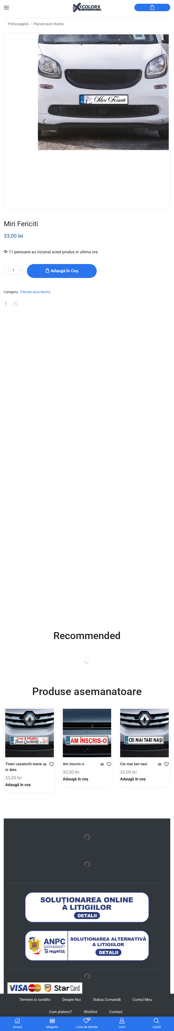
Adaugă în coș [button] (18, 788)
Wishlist (91, 1016)
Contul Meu (144, 1003)
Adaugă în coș (65, 270)
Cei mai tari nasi (134, 767)
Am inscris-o (74, 767)
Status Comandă (107, 1003)
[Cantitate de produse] (13, 271)
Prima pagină (18, 24)
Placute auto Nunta (48, 24)
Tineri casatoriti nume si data (19, 770)
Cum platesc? (60, 1016)
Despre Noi (70, 1003)
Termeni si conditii (33, 1003)
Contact (117, 1016)
